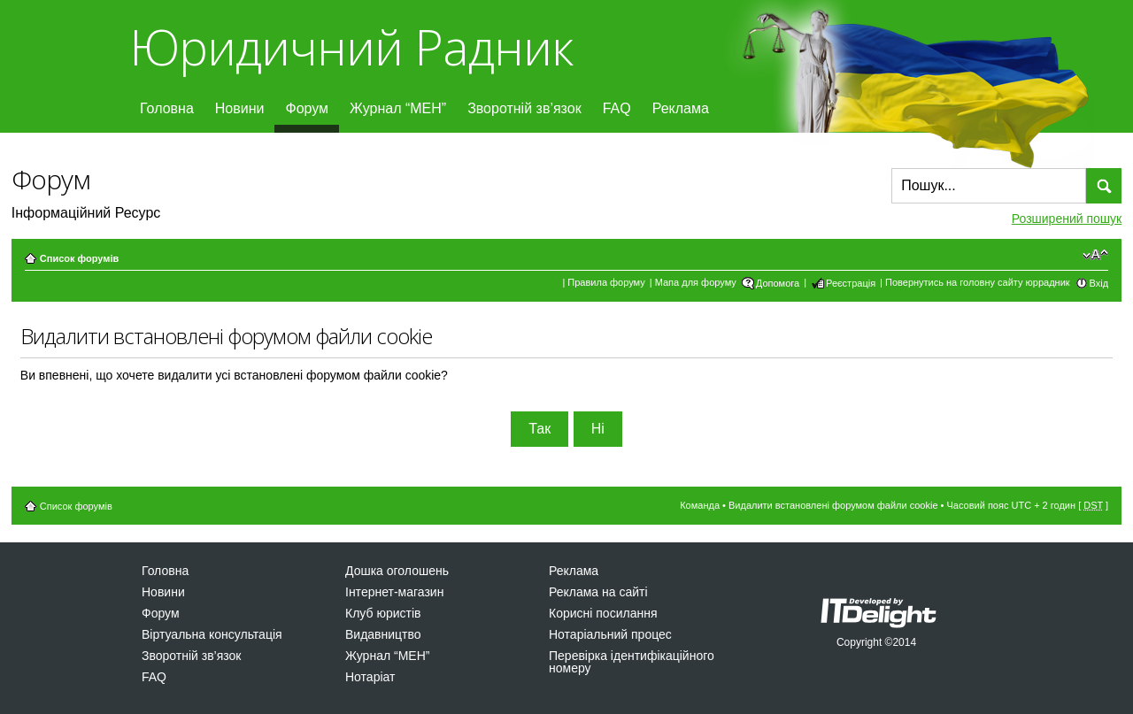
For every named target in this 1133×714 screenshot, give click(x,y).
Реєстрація (850, 283)
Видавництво (383, 634)
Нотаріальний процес (610, 634)
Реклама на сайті (598, 592)
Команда (700, 505)
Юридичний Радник (351, 46)
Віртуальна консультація (212, 634)
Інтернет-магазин (394, 592)
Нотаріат (370, 677)
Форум (306, 108)
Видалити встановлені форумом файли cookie (833, 505)
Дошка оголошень (397, 571)
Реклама (680, 108)
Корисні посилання (603, 613)
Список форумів (79, 258)
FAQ (617, 108)
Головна (167, 108)
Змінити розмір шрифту (1095, 255)
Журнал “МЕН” (398, 108)
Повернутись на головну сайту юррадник (977, 282)
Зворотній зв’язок (524, 108)
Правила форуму (605, 282)
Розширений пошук (1066, 218)
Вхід (1099, 283)
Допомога (777, 283)
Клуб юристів (382, 613)
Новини (240, 108)
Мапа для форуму (695, 282)
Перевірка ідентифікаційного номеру (631, 662)
